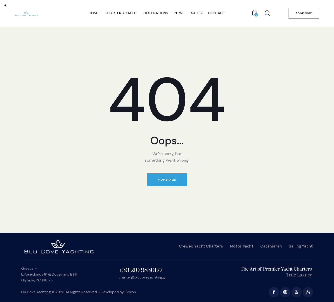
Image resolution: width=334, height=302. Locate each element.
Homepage (167, 180)
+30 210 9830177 (141, 270)
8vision (130, 292)
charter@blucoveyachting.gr (142, 277)
